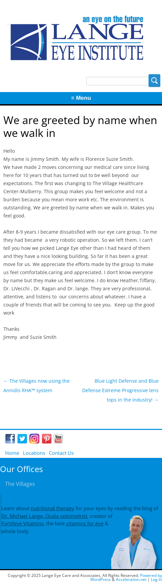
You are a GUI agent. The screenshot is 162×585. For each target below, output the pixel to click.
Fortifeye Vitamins (22, 523)
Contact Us (61, 452)
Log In (156, 579)
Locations (34, 452)
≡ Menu (81, 98)
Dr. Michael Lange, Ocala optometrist (44, 516)
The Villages (20, 484)
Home (12, 452)
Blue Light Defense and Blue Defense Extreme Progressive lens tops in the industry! (120, 390)
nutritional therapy (52, 508)
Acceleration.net (131, 579)
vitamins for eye (84, 523)
